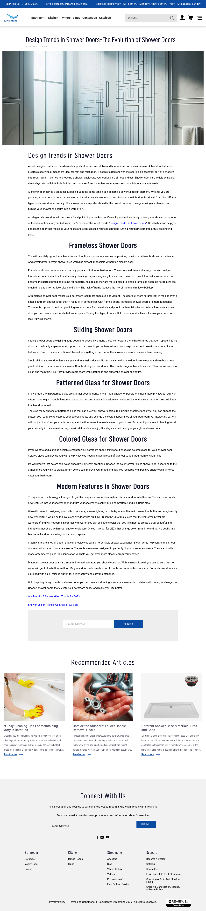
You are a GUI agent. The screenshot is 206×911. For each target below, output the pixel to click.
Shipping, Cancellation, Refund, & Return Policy (163, 888)
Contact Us (89, 17)
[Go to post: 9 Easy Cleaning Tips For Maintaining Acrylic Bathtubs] (34, 697)
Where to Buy (114, 869)
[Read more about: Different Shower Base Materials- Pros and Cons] (150, 754)
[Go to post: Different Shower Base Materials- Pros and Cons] (171, 697)
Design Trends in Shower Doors (128, 223)
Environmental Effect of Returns (163, 874)
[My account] (182, 18)
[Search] (151, 18)
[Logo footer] (178, 902)
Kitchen (54, 17)
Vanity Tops (31, 864)
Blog (109, 864)
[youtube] (107, 837)
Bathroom (38, 17)
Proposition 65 (115, 879)
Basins (28, 869)
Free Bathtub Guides (118, 884)
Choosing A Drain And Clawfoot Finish (163, 880)
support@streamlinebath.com (71, 3)
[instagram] (102, 837)
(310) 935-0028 (29, 3)
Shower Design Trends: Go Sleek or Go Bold (53, 604)
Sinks (71, 864)
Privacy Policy (57, 901)
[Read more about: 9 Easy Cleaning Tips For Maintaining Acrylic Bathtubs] (13, 754)
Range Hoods (75, 858)
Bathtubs (30, 858)
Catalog (150, 864)
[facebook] (97, 837)
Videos (111, 874)
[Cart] (190, 17)
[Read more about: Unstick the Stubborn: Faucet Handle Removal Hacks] (82, 754)
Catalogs (106, 17)
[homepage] (10, 17)
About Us (112, 858)
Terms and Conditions (82, 901)
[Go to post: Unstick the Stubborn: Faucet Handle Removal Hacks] (103, 697)
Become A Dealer (155, 858)
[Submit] (173, 18)
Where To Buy (71, 17)
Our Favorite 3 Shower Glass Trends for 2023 (54, 596)
